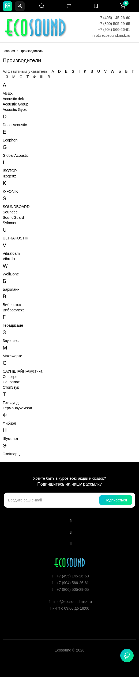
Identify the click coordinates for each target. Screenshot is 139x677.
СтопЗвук (11, 387)
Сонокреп (11, 376)
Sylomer (9, 223)
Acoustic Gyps (15, 109)
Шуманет (10, 438)
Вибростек (12, 305)
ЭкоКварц (11, 454)
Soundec (10, 212)
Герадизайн (13, 325)
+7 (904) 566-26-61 (114, 29)
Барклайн (11, 289)
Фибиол (9, 423)
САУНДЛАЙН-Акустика (22, 371)
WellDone (11, 274)
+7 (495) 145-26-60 (114, 18)
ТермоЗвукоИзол (17, 408)
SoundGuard (13, 217)
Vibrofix (9, 259)
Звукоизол (11, 340)
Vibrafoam (11, 253)
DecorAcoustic (15, 125)
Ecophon (10, 140)
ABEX (8, 93)
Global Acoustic (16, 155)
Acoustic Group (15, 104)
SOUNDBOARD (16, 207)
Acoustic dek (13, 99)
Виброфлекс (13, 310)
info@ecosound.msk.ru (111, 35)
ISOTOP (10, 171)
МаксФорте (12, 356)
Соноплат (11, 382)
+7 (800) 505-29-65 (114, 23)
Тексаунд (10, 403)
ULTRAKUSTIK (15, 238)
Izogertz (9, 176)
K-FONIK (10, 191)
